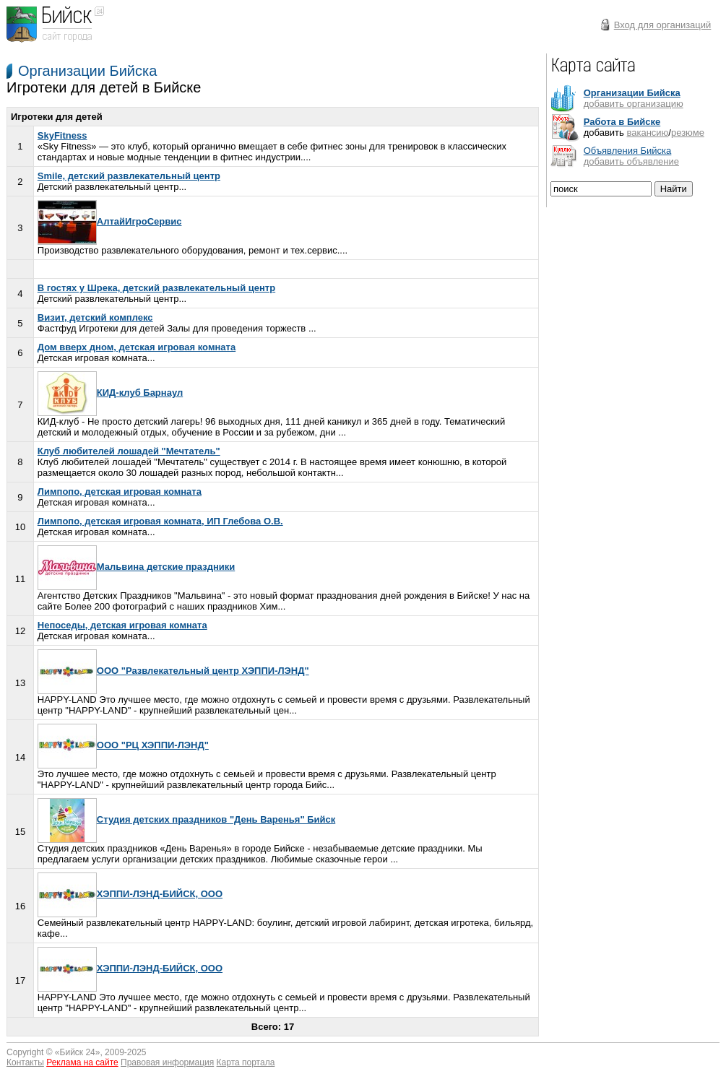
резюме (687, 132)
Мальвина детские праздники (136, 566)
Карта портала (246, 1062)
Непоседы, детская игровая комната (122, 625)
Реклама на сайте (82, 1062)
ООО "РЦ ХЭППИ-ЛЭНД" (123, 745)
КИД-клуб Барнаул (110, 392)
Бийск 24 (77, 1052)
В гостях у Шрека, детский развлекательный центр (156, 287)
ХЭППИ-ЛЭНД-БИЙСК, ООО (130, 893)
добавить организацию (633, 103)
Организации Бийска (87, 71)
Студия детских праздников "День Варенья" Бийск (186, 819)
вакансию (647, 132)
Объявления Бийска (628, 150)
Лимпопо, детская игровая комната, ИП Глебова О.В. (160, 521)
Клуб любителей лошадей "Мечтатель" (129, 451)
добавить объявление (631, 161)
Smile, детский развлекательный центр (129, 175)
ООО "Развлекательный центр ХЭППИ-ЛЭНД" (173, 670)
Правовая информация (167, 1062)
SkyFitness (62, 135)
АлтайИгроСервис (110, 221)
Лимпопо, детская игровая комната (120, 491)
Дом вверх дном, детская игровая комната (136, 347)
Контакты (25, 1062)
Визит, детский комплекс (95, 317)
